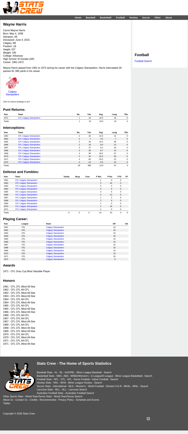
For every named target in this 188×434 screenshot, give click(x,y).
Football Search (143, 61)
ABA (65, 376)
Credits (33, 400)
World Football (96, 386)
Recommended (48, 400)
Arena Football (82, 379)
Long (114, 114)
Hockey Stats (44, 382)
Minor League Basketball (128, 376)
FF (126, 176)
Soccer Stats (44, 386)
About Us (8, 400)
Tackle (66, 176)
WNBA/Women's (79, 376)
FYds (110, 176)
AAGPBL (69, 372)
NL (61, 372)
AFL (69, 379)
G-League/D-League (102, 376)
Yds (89, 114)
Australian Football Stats (50, 393)
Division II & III (114, 386)
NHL (55, 382)
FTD (119, 176)
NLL (64, 389)
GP (114, 224)
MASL (127, 386)
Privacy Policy (66, 400)
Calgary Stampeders (12, 92)
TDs (126, 114)
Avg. (101, 114)
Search (108, 372)
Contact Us (21, 400)
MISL (135, 386)
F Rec (98, 176)
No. (78, 114)
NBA (59, 376)
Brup (77, 176)
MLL (57, 389)
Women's (81, 386)
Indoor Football (100, 379)
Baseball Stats (44, 372)
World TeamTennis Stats (38, 396)
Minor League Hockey (80, 382)
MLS (71, 386)
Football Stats (44, 379)
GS (126, 224)
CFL (63, 379)
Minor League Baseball (89, 372)
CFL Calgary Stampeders (29, 118)
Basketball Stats (45, 376)
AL (56, 372)
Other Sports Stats (13, 396)
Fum (87, 176)
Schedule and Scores (87, 400)
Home (78, 17)
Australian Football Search (79, 393)
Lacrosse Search (78, 389)
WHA (63, 382)
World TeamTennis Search (68, 396)
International (59, 386)
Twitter (6, 403)
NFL (56, 379)
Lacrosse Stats (45, 389)
